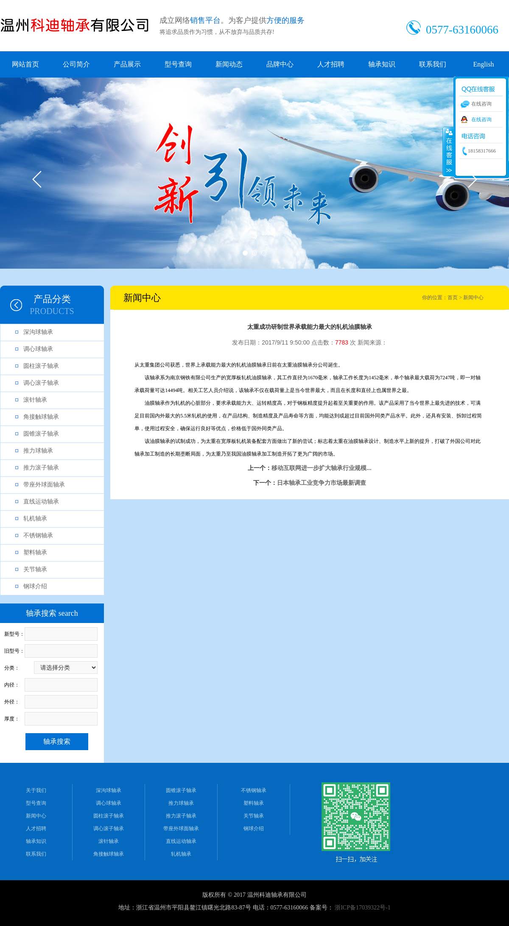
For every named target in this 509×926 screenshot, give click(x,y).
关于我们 (36, 790)
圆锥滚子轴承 (41, 434)
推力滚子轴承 (41, 467)
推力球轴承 (38, 451)
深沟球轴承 (38, 332)
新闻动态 (229, 64)
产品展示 (127, 64)
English (483, 64)
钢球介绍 (35, 586)
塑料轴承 (35, 552)
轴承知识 (381, 64)
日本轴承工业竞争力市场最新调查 (321, 482)
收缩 (448, 151)
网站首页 (25, 64)
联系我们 (432, 64)
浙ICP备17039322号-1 (362, 907)
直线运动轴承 (41, 501)
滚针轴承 (35, 400)
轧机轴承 (35, 518)
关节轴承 (35, 569)
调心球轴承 (38, 349)
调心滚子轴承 (41, 383)
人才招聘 (330, 64)
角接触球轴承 (41, 417)
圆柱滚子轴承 (41, 366)
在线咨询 (481, 119)
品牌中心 (280, 64)
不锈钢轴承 (38, 535)
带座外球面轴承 (44, 484)
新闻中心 (36, 816)
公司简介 (76, 64)
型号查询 (178, 64)
